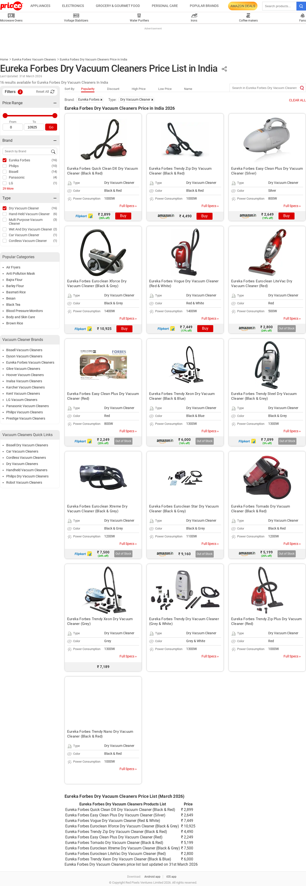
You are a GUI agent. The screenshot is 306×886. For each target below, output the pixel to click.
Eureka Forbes (19, 160)
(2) (55, 229)
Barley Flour (15, 286)
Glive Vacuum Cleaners (23, 369)
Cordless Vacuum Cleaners (26, 457)
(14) (54, 171)
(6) (55, 214)
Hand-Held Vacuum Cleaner (29, 214)
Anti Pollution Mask (20, 273)
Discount (113, 89)
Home (4, 59)
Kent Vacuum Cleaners (23, 393)
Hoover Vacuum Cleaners (25, 375)
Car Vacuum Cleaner (24, 235)
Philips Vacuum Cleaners (24, 412)
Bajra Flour (14, 280)
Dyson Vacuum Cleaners (24, 356)
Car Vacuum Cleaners (22, 451)
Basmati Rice (16, 292)
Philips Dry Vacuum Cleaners (27, 476)
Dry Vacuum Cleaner (24, 208)
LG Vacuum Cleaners (21, 400)
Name (188, 89)
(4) (55, 177)
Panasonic (17, 177)
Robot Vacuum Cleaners (24, 482)
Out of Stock (287, 328)
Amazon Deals (242, 6)
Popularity (87, 89)
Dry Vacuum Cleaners (22, 464)
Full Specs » (128, 206)
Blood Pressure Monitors (24, 311)
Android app (152, 876)
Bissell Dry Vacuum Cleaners (27, 445)
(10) (54, 166)
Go (51, 127)
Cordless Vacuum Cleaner (28, 241)
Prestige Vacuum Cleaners (25, 418)
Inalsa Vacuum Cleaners (24, 381)
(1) (55, 183)
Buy (123, 215)
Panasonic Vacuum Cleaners (27, 406)
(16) (54, 160)
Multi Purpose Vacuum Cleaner (26, 221)
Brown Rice (14, 323)
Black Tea (13, 304)
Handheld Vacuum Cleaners (26, 470)
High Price (139, 89)
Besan (11, 298)
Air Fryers (13, 267)
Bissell (13, 172)
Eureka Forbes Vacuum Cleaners (34, 59)
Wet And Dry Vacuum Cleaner (30, 229)
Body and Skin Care (20, 317)
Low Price (165, 89)
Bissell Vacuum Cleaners (24, 350)
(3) (55, 219)
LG (11, 183)
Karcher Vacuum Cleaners (25, 387)
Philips (14, 166)
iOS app (171, 876)
